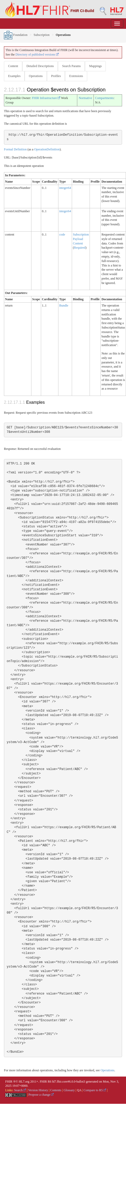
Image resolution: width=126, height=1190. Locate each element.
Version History (38, 1090)
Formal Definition (15, 149)
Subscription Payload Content (81, 239)
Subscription (42, 35)
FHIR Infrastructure (46, 98)
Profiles (56, 76)
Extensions (76, 76)
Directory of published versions (37, 54)
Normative (85, 98)
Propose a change (41, 1094)
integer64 (65, 188)
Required (79, 247)
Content (13, 66)
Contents (56, 1090)
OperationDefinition (46, 149)
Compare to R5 (95, 1090)
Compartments (104, 98)
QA (79, 1090)
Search (20, 1090)
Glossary (69, 1090)
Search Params (71, 66)
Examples (14, 76)
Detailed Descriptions (40, 66)
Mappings (95, 66)
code (62, 234)
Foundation (16, 35)
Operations (36, 76)
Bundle (63, 305)
